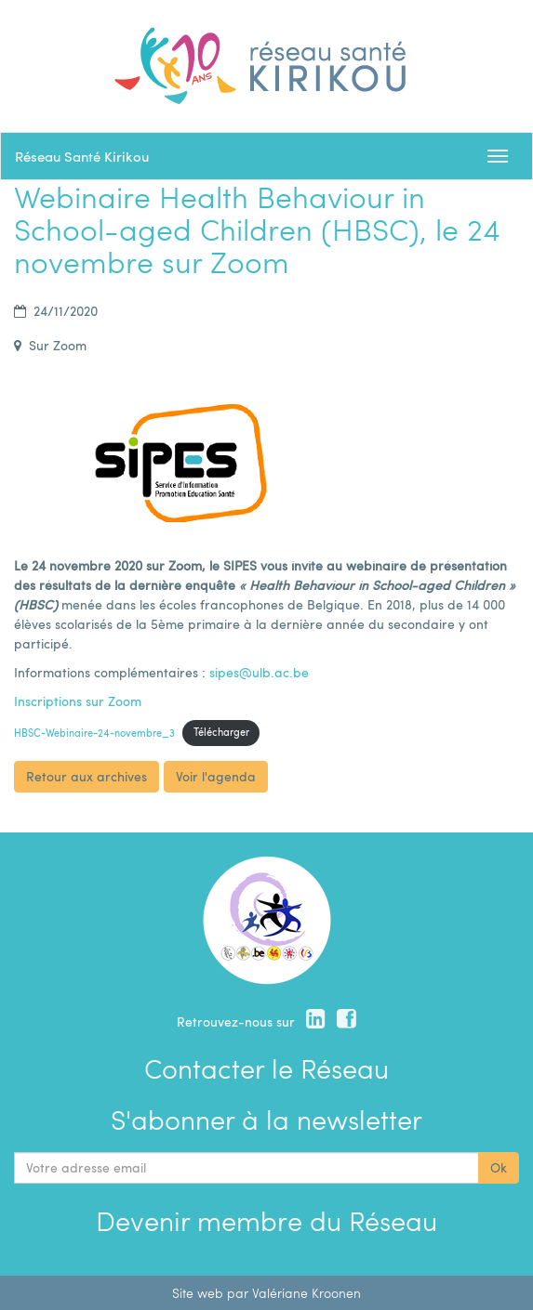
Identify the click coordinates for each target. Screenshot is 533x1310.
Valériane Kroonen (306, 1293)
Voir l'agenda (216, 776)
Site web (197, 1293)
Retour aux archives (86, 776)
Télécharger (221, 732)
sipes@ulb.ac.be (259, 672)
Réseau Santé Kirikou (82, 156)
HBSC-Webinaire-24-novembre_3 (94, 732)
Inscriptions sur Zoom (77, 701)
